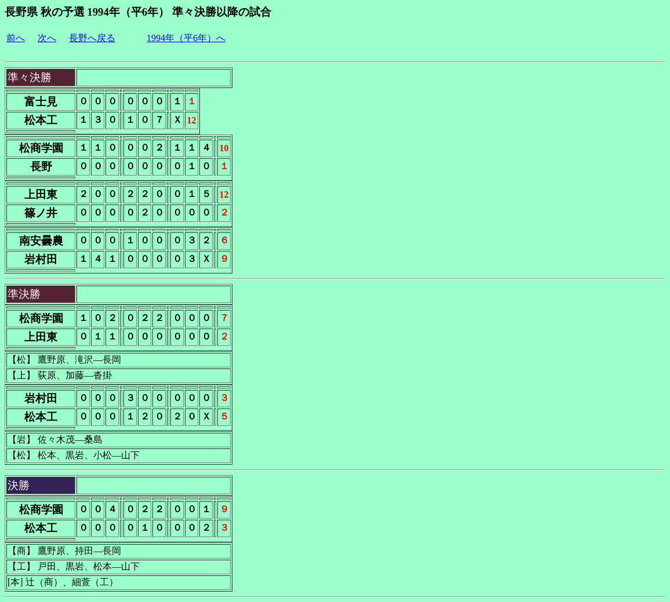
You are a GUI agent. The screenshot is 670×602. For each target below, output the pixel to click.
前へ (15, 38)
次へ (47, 38)
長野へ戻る (92, 38)
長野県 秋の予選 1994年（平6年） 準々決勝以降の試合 (138, 12)
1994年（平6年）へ (186, 38)
